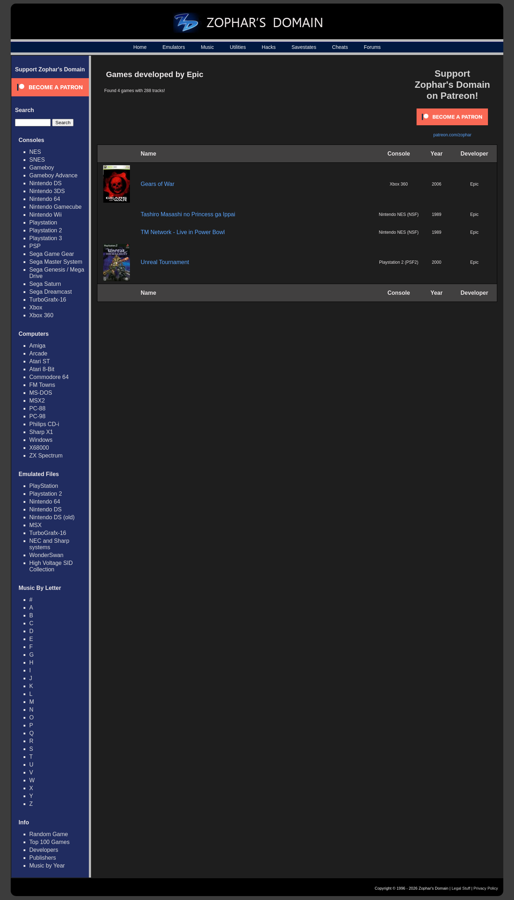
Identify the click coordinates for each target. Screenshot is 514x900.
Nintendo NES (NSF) (398, 214)
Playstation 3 (45, 238)
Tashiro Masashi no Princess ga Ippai (188, 214)
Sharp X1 (41, 432)
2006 (437, 184)
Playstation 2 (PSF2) (398, 262)
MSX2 (37, 401)
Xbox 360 (41, 315)
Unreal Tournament (165, 262)
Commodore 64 (49, 377)
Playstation (43, 222)
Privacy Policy (486, 888)
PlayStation (43, 486)
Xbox (35, 307)
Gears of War (158, 184)
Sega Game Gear (51, 254)
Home (139, 47)
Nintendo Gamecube (55, 207)
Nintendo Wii (45, 215)
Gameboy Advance (53, 175)
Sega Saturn (45, 284)
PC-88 (37, 408)
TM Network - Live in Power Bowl (183, 232)
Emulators (173, 47)
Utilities (238, 47)
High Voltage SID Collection (51, 566)
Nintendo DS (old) (52, 517)
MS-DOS (40, 393)
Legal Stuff (461, 888)
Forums (372, 47)
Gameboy (41, 168)
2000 (437, 262)
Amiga (37, 346)
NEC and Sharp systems (49, 544)
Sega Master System (55, 262)
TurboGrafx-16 (47, 300)
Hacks (269, 47)
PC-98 (37, 416)
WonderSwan (46, 555)
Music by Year (47, 866)
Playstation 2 (45, 230)
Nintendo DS (45, 183)
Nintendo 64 (44, 199)
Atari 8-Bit (41, 369)
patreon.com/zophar (452, 134)
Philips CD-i (44, 424)
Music (207, 47)
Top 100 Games (49, 842)
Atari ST (39, 361)
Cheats (340, 47)
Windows (40, 440)
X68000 (39, 448)
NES (35, 152)
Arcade (38, 353)
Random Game (48, 834)
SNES (37, 160)
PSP (35, 246)
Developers (43, 850)
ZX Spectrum (45, 455)
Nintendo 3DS (47, 191)
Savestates (304, 47)
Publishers (42, 858)
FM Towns (42, 385)
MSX (35, 525)
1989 (437, 214)
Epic (474, 184)
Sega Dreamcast (50, 292)
